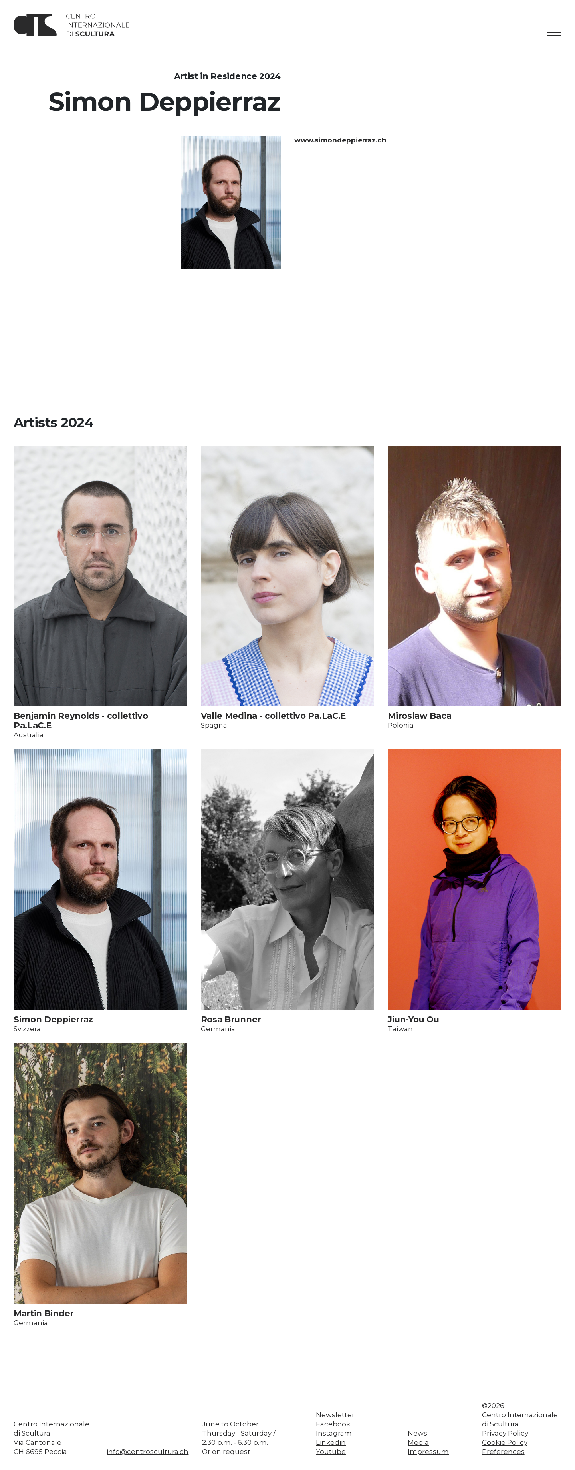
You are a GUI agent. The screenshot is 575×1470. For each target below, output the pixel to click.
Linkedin (331, 1442)
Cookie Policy (504, 1442)
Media (418, 1442)
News (417, 1433)
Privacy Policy (505, 1433)
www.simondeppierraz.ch (340, 140)
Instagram (334, 1433)
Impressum (428, 1452)
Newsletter (335, 1415)
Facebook (333, 1424)
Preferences (503, 1452)
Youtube (331, 1452)
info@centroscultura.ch (147, 1452)
